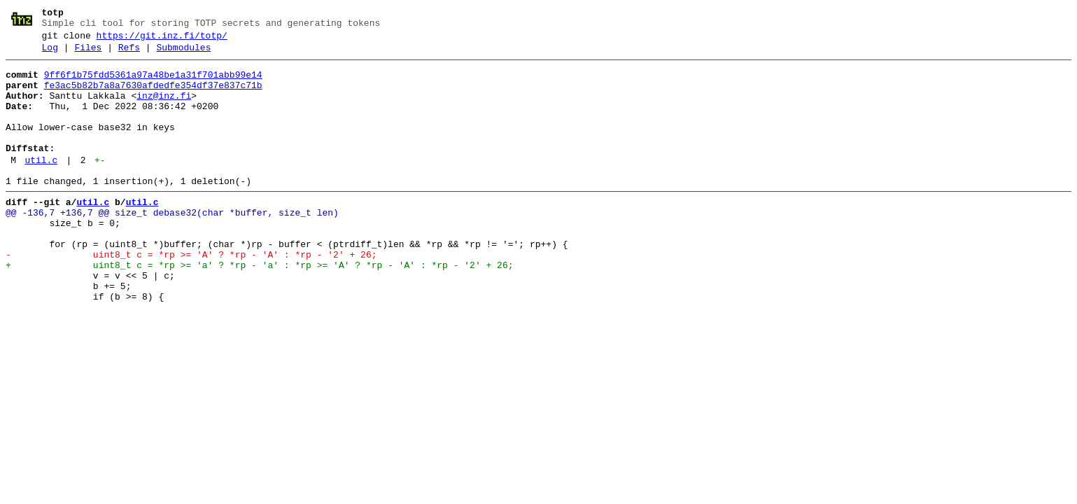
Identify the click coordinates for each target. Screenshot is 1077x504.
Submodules (183, 54)
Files (87, 54)
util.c (40, 185)
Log (50, 54)
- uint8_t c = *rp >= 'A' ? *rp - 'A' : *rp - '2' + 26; (191, 294)
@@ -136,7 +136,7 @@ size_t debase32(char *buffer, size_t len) (172, 244)
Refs (129, 54)
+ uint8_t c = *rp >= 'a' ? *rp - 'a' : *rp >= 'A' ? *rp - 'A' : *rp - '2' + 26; (259, 307)
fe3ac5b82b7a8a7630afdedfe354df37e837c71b (153, 96)
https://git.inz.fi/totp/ (162, 40)
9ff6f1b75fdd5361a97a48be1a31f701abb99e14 (153, 83)
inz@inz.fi (163, 108)
